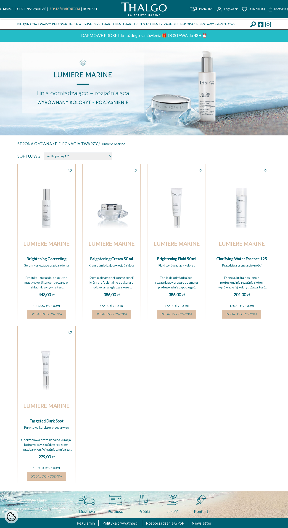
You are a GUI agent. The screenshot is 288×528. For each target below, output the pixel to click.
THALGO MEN (111, 24)
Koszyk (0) (278, 9)
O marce (6, 9)
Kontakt (90, 9)
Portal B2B (202, 9)
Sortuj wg (28, 156)
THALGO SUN (132, 24)
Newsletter (203, 522)
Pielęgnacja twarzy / (80, 143)
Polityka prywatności (119, 522)
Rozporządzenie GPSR (165, 522)
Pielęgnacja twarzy (34, 24)
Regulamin (83, 522)
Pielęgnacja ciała (66, 24)
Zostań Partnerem (65, 9)
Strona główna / (36, 143)
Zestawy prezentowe (217, 24)
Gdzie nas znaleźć (31, 9)
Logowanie (227, 9)
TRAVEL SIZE (91, 24)
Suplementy (153, 24)
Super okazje (187, 24)
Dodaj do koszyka (46, 316)
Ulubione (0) (253, 9)
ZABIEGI (170, 24)
